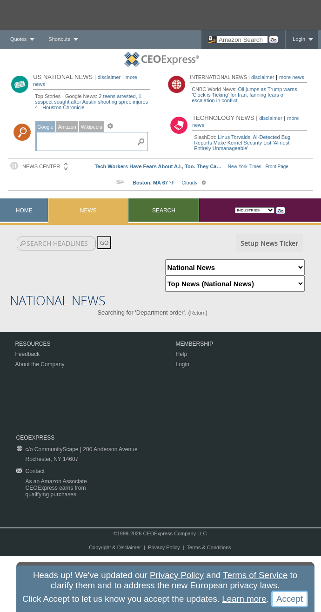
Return (198, 313)
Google (45, 127)
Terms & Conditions (209, 547)
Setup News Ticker (269, 243)
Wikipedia (91, 127)
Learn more (244, 599)
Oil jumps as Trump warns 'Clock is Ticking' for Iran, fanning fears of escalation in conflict (244, 94)
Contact (35, 471)
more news (291, 77)
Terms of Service (255, 575)
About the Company (40, 364)
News (88, 210)
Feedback (27, 354)
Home (24, 210)
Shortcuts (59, 39)
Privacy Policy (164, 547)
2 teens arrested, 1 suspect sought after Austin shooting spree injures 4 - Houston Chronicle (91, 101)
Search (163, 210)
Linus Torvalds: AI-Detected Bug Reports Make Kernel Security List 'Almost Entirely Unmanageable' (242, 142)
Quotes (18, 39)
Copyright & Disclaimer (115, 547)
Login (299, 39)
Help (181, 354)
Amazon (67, 127)
